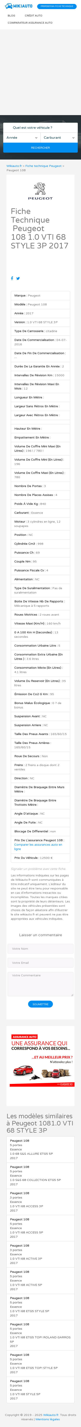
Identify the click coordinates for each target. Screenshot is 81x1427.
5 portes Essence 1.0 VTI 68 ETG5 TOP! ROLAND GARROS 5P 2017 (40, 1335)
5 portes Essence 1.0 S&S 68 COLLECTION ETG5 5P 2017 (35, 1175)
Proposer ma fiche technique (57, 6)
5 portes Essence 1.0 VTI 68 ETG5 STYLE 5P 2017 (29, 1306)
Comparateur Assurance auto (30, 22)
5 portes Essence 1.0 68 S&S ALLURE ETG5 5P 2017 (31, 1149)
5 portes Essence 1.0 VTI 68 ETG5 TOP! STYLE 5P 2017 (34, 1363)
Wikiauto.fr (14, 166)
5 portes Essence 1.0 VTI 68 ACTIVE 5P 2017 (26, 1280)
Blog (11, 15)
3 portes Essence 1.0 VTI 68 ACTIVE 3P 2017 (26, 1254)
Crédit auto (33, 15)
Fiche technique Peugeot (43, 166)
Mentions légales (47, 1419)
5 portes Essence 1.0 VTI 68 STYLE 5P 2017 (25, 1389)
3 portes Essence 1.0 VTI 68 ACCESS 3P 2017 (26, 1201)
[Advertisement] (40, 72)
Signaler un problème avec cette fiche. (38, 869)
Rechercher (40, 148)
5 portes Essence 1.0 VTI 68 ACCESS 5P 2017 (26, 1228)
